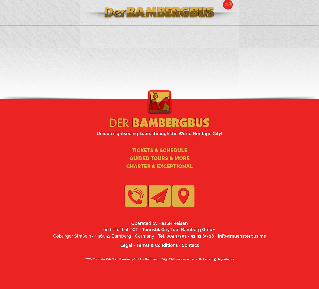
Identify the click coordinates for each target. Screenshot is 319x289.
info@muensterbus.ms (242, 236)
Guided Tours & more (159, 158)
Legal (126, 245)
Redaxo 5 (209, 259)
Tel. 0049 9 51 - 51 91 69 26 (186, 236)
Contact (190, 245)
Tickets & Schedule (159, 150)
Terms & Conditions (157, 245)
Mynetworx (226, 259)
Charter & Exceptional (159, 166)
